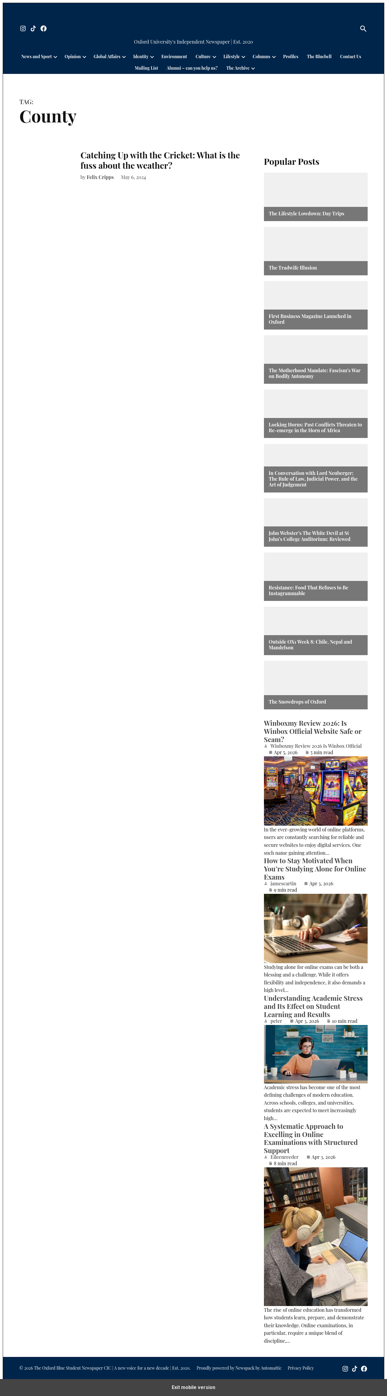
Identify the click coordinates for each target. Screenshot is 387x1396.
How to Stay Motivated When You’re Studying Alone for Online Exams (315, 868)
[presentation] (55, 56)
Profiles (290, 56)
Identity (140, 56)
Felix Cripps (100, 177)
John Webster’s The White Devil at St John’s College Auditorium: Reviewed (310, 536)
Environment (174, 56)
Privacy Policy (301, 1368)
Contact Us (350, 56)
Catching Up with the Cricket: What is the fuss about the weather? (160, 160)
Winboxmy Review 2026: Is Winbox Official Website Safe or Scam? (313, 731)
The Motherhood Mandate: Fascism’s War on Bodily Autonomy (314, 373)
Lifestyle (231, 56)
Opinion (73, 56)
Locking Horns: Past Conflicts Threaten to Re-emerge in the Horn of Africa (315, 427)
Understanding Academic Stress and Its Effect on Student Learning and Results (313, 1006)
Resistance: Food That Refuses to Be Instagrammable (308, 590)
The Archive (237, 68)
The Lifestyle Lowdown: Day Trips (306, 213)
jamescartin (283, 883)
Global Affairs (107, 56)
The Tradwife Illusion (293, 267)
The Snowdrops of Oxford (297, 702)
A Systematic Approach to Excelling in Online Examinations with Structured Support (311, 1138)
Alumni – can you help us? (192, 68)
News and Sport (36, 56)
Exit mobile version (193, 1387)
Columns (261, 56)
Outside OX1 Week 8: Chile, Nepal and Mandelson (310, 644)
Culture (203, 56)
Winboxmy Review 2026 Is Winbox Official (316, 746)
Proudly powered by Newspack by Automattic (239, 1368)
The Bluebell (319, 56)
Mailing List (146, 68)
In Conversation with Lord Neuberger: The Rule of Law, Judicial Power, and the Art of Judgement (313, 479)
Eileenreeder (285, 1157)
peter (276, 1021)
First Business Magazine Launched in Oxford (310, 319)
